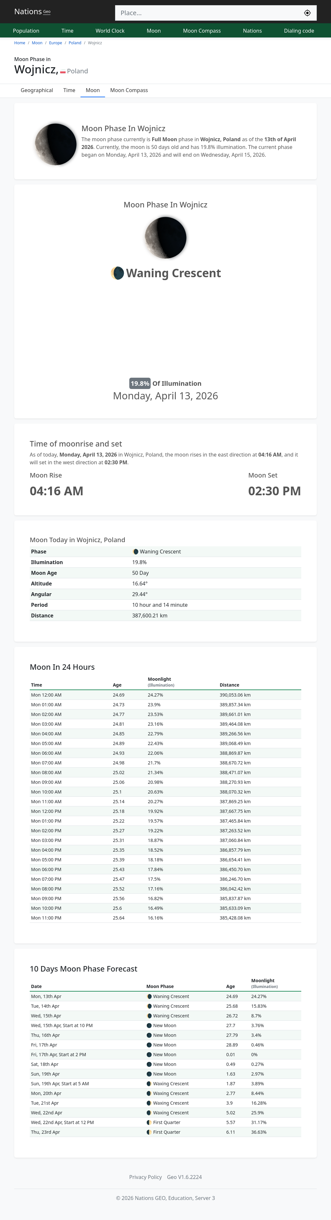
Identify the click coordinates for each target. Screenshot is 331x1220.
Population (26, 30)
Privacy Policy (145, 1177)
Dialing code (299, 30)
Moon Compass (202, 30)
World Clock (110, 30)
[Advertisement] (165, 330)
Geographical (37, 90)
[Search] (207, 13)
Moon (154, 30)
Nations (252, 30)
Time (67, 30)
